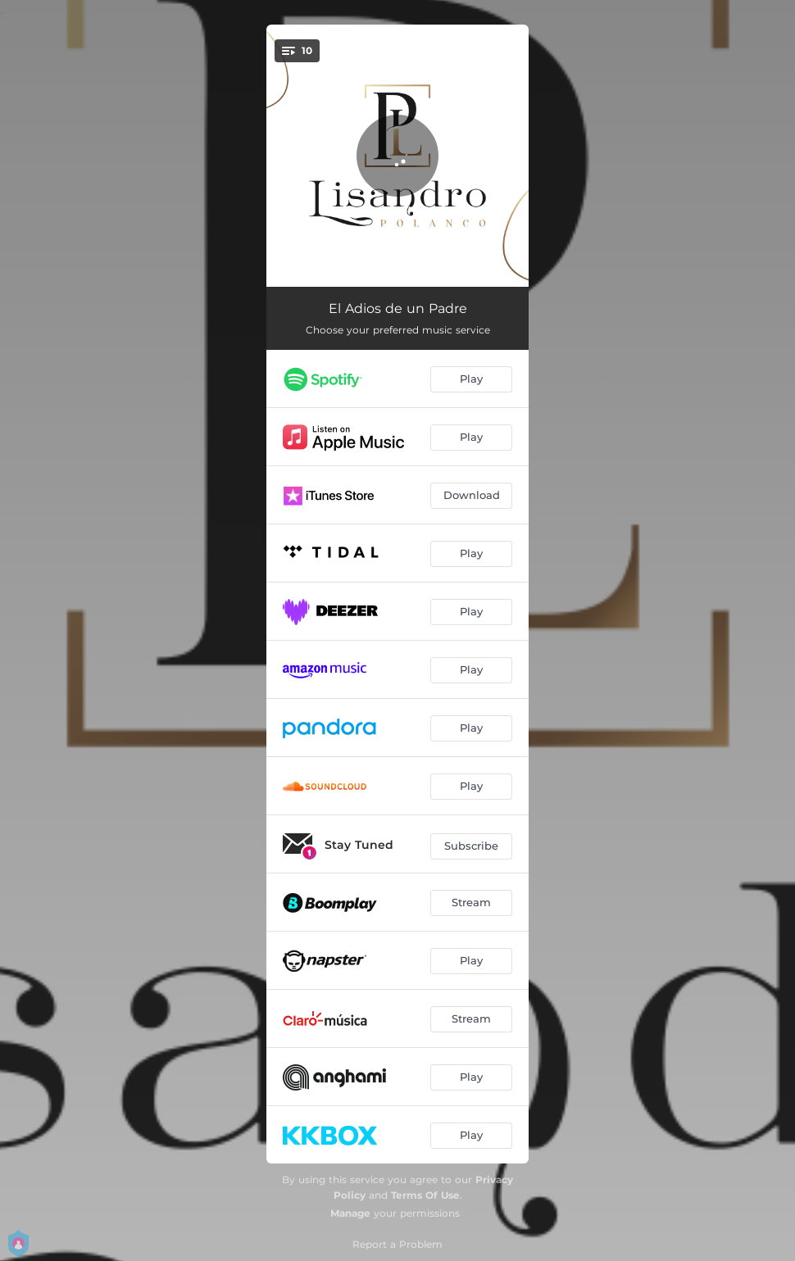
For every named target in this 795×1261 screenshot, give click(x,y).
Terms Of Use (425, 1195)
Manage (350, 1213)
